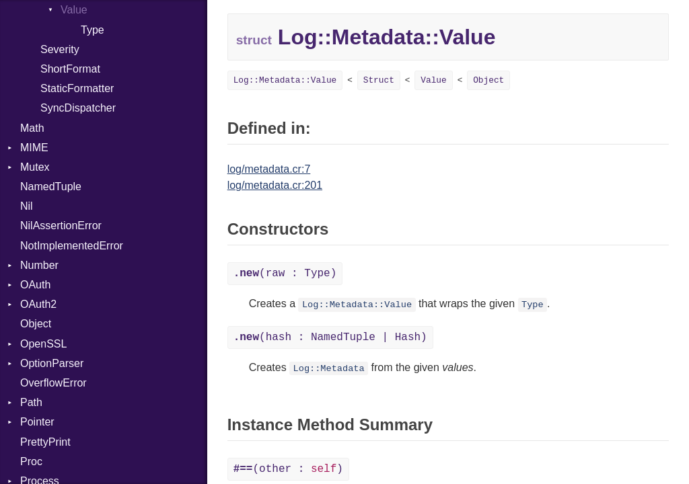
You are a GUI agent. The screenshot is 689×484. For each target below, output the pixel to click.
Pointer (37, 422)
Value (74, 9)
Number (39, 265)
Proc (31, 461)
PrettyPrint (45, 442)
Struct (378, 80)
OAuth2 (38, 304)
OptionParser (51, 363)
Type (92, 30)
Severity (59, 49)
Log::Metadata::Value (285, 80)
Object (35, 323)
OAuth (35, 284)
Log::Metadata (329, 369)
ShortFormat (70, 69)
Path (31, 402)
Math (32, 128)
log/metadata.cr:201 (274, 185)
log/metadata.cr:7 (269, 169)
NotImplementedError (71, 245)
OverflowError (53, 383)
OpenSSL (43, 344)
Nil (26, 206)
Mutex (35, 167)
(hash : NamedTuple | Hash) (330, 337)
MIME (34, 147)
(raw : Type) (285, 274)
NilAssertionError (61, 225)
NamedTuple (50, 186)
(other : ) (288, 469)
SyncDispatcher (78, 108)
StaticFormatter (77, 88)
